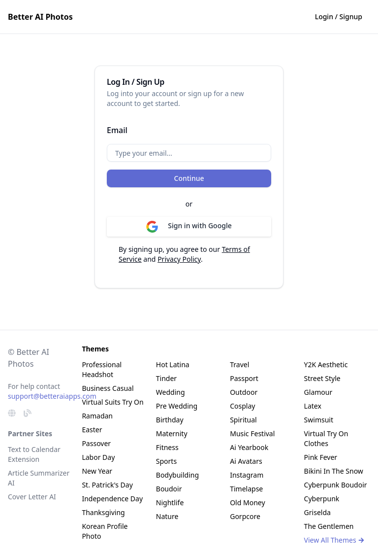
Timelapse (246, 488)
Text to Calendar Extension (34, 454)
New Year (97, 471)
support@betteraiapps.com (52, 396)
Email (117, 130)
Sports (166, 461)
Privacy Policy (179, 259)
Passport (244, 378)
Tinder (166, 378)
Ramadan (97, 415)
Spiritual (243, 419)
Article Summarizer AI (38, 477)
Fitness (167, 447)
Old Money (247, 502)
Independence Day (112, 498)
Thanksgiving (103, 512)
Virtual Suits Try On (112, 402)
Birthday (170, 419)
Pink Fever (321, 457)
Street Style (322, 378)
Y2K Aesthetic (326, 364)
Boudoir (169, 488)
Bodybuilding (177, 475)
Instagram (246, 475)
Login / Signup (338, 16)
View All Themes (334, 540)
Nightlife (170, 502)
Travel (239, 364)
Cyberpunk (322, 498)
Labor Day (98, 457)
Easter (92, 429)
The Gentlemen (329, 526)
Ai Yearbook (249, 447)
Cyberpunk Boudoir (335, 484)
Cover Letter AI (32, 496)
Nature (167, 516)
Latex (312, 406)
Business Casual (107, 388)
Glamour (318, 392)
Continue (189, 178)
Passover (96, 443)
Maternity (172, 433)
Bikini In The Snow (333, 471)
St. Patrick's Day (107, 484)
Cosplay (242, 406)
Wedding (170, 392)
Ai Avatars (246, 461)
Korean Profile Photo (104, 531)
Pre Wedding (176, 406)
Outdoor (243, 392)
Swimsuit (318, 419)
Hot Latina (172, 364)
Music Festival (252, 433)
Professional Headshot (102, 369)
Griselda (317, 512)
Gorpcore (245, 516)
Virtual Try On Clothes (326, 438)
